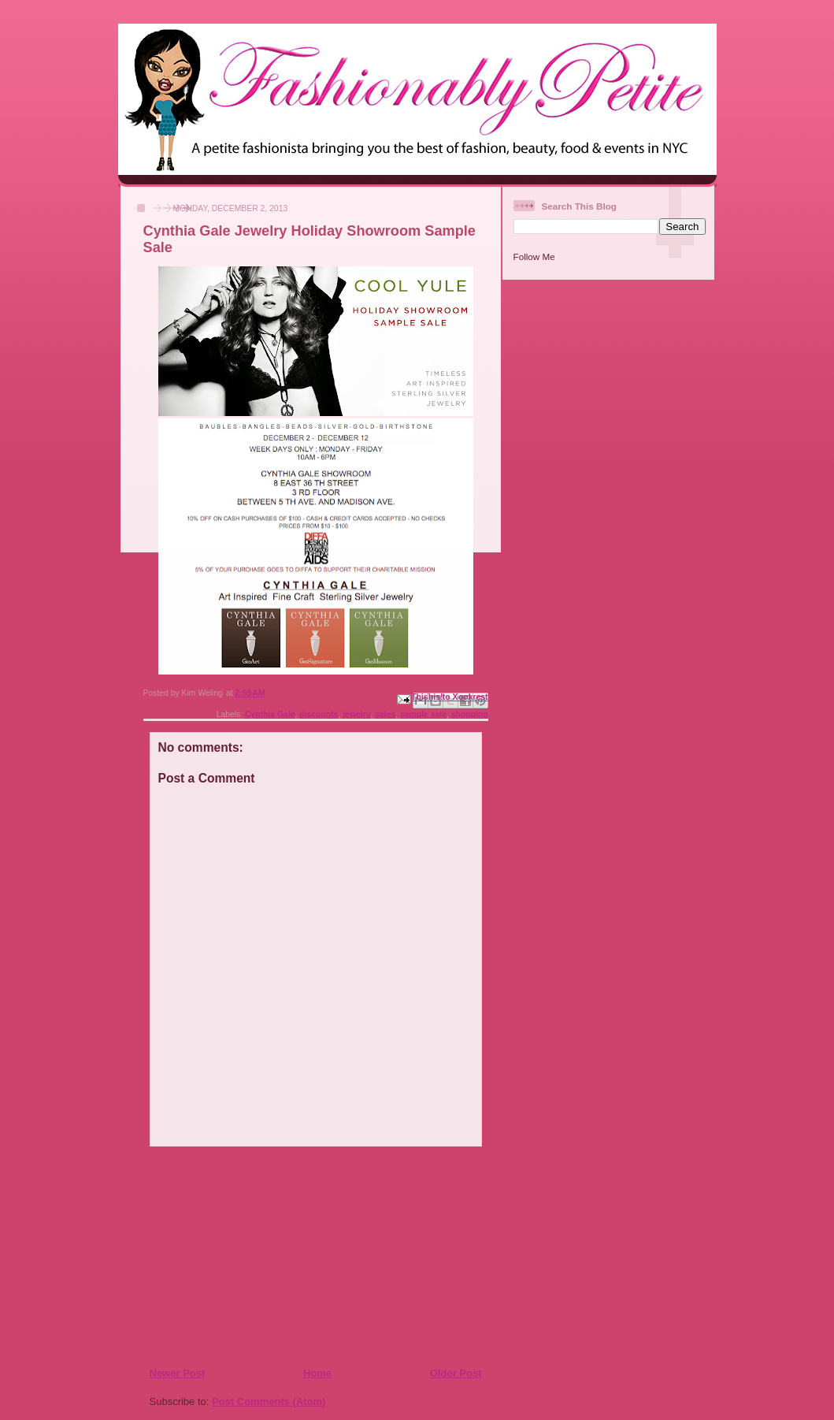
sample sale (423, 714)
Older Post (456, 1373)
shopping (469, 714)
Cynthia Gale (270, 714)
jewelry (356, 714)
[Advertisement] (245, 1256)
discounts (318, 714)
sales (385, 714)
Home (317, 1373)
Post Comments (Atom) (268, 1401)
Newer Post (178, 1373)
